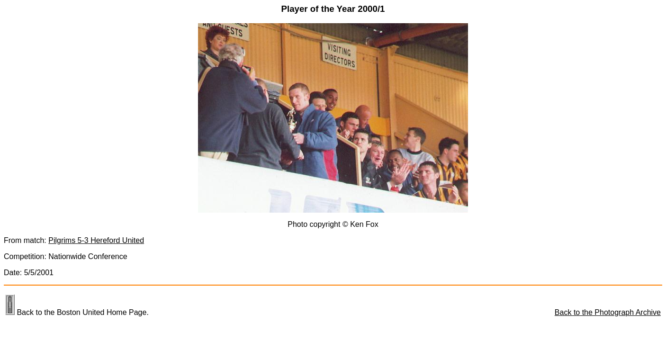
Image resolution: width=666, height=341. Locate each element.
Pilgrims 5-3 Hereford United (96, 240)
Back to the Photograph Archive (608, 312)
